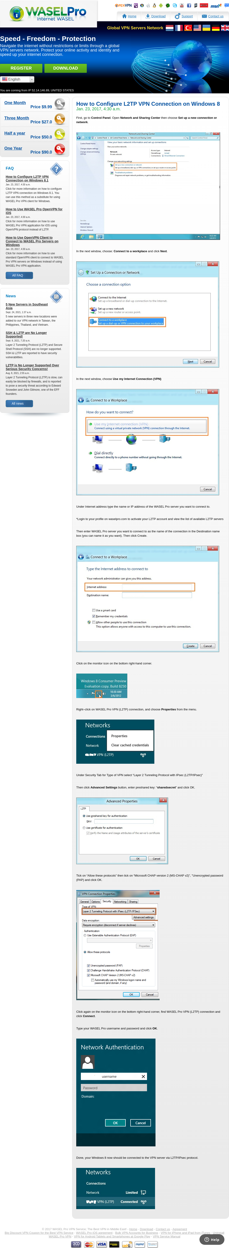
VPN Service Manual (166, 1236)
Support (184, 16)
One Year (13, 148)
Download (156, 15)
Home (129, 15)
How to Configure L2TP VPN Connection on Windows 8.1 (27, 178)
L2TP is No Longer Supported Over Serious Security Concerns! (32, 367)
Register (21, 68)
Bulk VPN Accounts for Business (136, 1232)
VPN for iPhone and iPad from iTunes (185, 1232)
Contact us (213, 15)
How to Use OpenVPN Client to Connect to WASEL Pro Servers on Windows (32, 241)
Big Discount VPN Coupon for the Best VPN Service (39, 1232)
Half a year (14, 133)
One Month (15, 102)
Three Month (16, 118)
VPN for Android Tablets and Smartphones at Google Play (112, 1236)
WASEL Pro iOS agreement (94, 1232)
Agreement (179, 1229)
